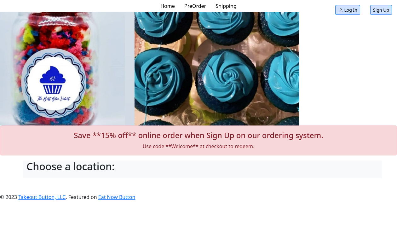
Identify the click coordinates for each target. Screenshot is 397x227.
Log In (347, 10)
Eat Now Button (116, 197)
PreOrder (195, 6)
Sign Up (381, 10)
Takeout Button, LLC (42, 197)
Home (167, 6)
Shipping (226, 6)
